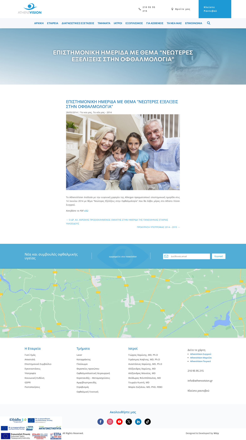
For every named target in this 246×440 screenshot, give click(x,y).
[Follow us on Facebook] (100, 422)
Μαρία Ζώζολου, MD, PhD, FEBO (145, 387)
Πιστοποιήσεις (32, 387)
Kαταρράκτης (84, 359)
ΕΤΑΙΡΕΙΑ (52, 23)
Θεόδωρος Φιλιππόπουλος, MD (144, 378)
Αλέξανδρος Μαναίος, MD (141, 373)
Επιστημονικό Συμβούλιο (38, 364)
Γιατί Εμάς (30, 355)
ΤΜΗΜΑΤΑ (104, 23)
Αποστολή (30, 359)
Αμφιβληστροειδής (86, 382)
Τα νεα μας (86, 112)
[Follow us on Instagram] (110, 422)
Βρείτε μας (174, 9)
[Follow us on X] (129, 422)
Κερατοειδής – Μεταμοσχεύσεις (93, 378)
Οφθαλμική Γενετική (87, 392)
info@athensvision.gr (200, 381)
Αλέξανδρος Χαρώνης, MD (142, 369)
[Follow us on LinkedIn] (138, 422)
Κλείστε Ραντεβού (207, 9)
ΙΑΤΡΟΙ (118, 23)
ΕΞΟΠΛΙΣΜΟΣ (134, 23)
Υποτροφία (30, 373)
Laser (79, 355)
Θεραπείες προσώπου (88, 369)
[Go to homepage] (28, 13)
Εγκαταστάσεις (32, 369)
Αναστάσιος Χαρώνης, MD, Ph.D (145, 364)
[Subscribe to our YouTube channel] (119, 422)
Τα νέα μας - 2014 (102, 112)
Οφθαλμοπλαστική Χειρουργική (93, 373)
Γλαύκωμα (82, 364)
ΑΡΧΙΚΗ (39, 23)
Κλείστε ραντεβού (198, 391)
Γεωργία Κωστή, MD (138, 382)
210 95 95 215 (139, 9)
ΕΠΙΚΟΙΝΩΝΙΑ (193, 23)
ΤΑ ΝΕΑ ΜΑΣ (174, 23)
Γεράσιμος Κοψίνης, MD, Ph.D (144, 359)
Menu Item (209, 23)
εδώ (86, 210)
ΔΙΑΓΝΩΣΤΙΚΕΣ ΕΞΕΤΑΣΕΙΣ (78, 23)
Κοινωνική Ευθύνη (34, 378)
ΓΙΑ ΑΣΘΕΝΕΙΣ (154, 23)
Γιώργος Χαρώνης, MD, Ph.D (143, 355)
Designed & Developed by (202, 433)
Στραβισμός (83, 387)
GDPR (28, 382)
